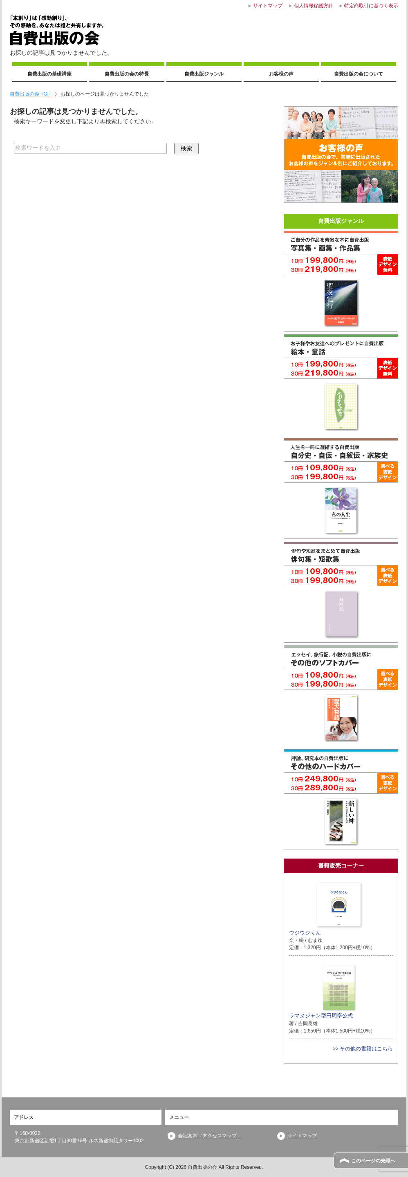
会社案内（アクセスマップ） (210, 1136)
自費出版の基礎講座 (49, 74)
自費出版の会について (358, 74)
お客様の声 (281, 74)
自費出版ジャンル (204, 74)
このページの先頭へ (373, 1161)
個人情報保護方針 (313, 6)
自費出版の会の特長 (127, 74)
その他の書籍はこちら (366, 1049)
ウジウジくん (326, 908)
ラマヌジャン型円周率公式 (323, 991)
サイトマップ (302, 1136)
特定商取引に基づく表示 (371, 6)
